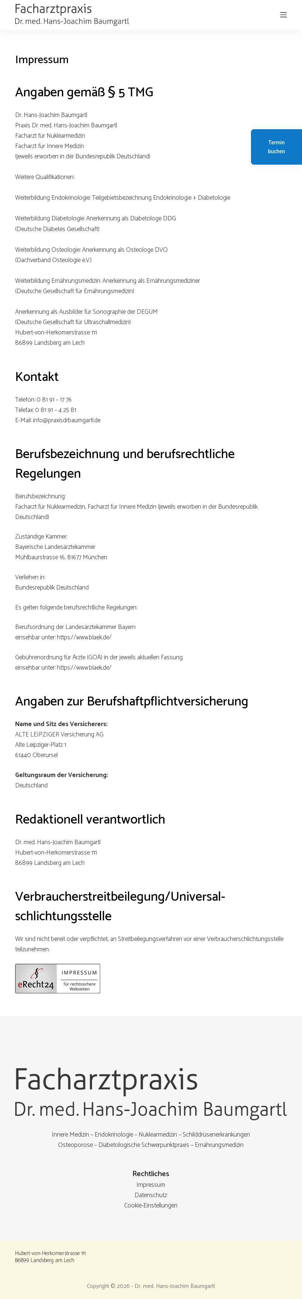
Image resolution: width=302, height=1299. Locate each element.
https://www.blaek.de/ (84, 637)
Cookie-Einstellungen (150, 1205)
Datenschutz (151, 1195)
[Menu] (283, 14)
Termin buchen (276, 147)
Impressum (150, 1185)
